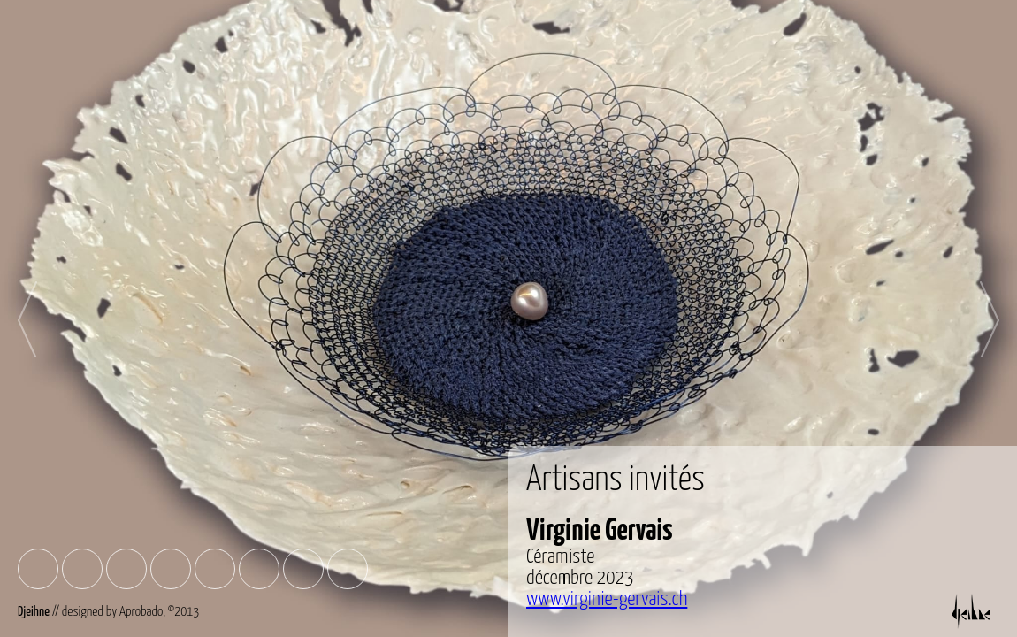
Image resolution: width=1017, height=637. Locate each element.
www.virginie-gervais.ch (606, 599)
